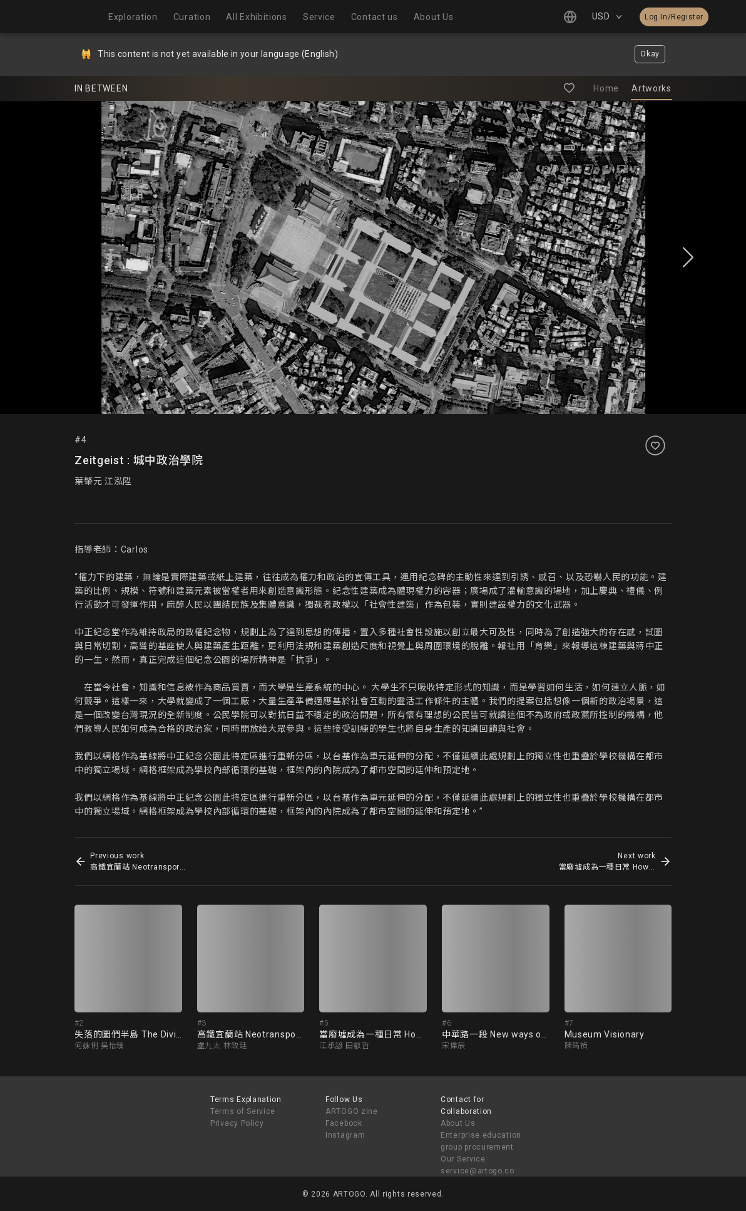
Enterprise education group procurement (481, 1141)
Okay (650, 53)
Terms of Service (242, 1111)
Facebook (343, 1123)
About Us (458, 1123)
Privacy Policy (237, 1123)
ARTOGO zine (351, 1111)
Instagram (345, 1135)
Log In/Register (674, 17)
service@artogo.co (477, 1171)
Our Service (463, 1159)
